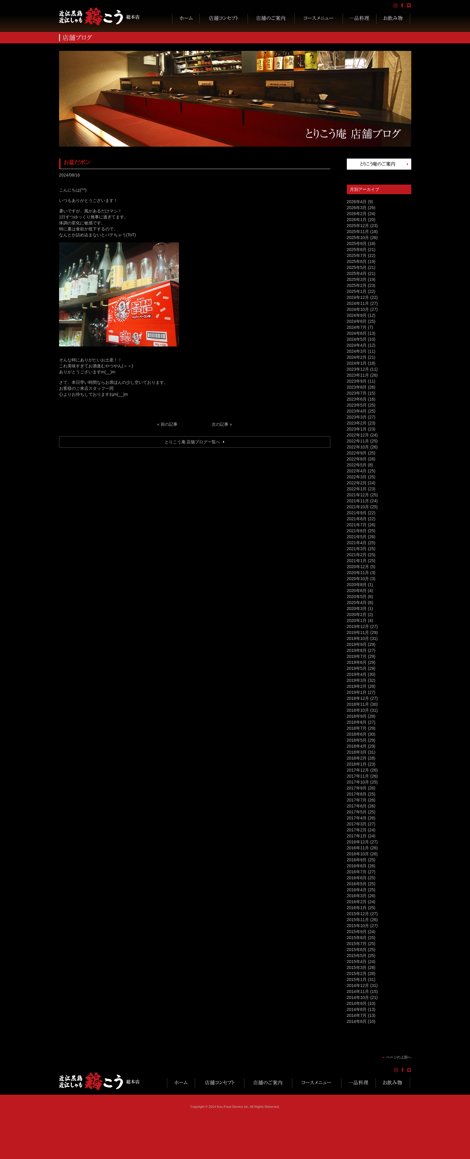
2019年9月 (357, 644)
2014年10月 (358, 997)
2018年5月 (357, 740)
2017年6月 (357, 806)
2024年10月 (358, 309)
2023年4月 (357, 411)
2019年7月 (357, 656)
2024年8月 (357, 321)
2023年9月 (357, 381)
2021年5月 (357, 536)
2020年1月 (357, 620)
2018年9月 (357, 716)
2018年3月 (357, 752)
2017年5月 (357, 812)
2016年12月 (358, 841)
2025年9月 (357, 243)
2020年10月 (358, 578)
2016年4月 (357, 889)
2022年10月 (358, 447)
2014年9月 (357, 1003)
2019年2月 (357, 686)
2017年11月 (358, 776)
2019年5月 (357, 668)
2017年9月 (357, 788)
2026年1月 (357, 219)
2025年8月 (357, 249)
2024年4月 (357, 345)
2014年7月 (357, 1015)
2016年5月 (357, 883)
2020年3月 (357, 608)
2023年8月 (357, 387)
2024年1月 (357, 363)
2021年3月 (357, 548)
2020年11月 (358, 572)
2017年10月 (358, 782)
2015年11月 (358, 919)
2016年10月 (358, 853)
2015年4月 (357, 961)
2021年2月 (357, 554)
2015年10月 (358, 925)
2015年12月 (358, 913)
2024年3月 (357, 351)
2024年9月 (357, 315)
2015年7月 (357, 943)
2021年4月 (357, 542)
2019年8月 (357, 650)
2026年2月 (357, 213)
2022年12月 (358, 435)
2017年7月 (357, 800)
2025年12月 (358, 225)
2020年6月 (357, 590)
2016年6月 (357, 877)
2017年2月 (357, 830)
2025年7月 (357, 255)
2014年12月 (358, 985)
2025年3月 (357, 279)
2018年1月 (357, 764)
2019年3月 (357, 680)
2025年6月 (357, 261)
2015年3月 (357, 967)
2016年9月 (357, 859)
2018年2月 (357, 758)
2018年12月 (358, 698)
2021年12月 (358, 494)
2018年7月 (357, 728)
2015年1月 (357, 979)
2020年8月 (357, 584)
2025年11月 (358, 231)
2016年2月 (357, 901)
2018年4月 (357, 746)
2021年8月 (357, 518)
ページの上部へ (398, 1057)
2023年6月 (357, 399)
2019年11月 (358, 632)
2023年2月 (357, 423)
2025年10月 (358, 237)
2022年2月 (357, 482)
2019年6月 (357, 662)
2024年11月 (358, 303)
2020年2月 (357, 614)
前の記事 (169, 424)
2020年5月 (357, 596)
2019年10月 (358, 638)
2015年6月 (357, 949)
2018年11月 (358, 704)
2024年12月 (358, 297)
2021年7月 (357, 524)
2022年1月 (357, 488)
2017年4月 (357, 818)
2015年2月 (357, 973)
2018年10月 (358, 710)
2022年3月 (357, 476)
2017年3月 (357, 824)
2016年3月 (357, 895)
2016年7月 (357, 871)
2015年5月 (357, 955)
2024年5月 (357, 339)
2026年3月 (357, 207)
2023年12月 (358, 369)
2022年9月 (357, 453)
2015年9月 (357, 931)
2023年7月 (357, 393)
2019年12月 (358, 626)
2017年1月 (357, 835)
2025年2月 (357, 285)
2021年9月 (357, 512)
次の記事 (220, 424)
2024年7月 (357, 327)
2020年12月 (358, 566)
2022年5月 (357, 465)
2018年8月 (357, 722)
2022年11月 (358, 441)
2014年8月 (357, 1009)
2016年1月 (357, 907)
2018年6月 (357, 734)
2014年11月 (358, 991)
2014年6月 (357, 1021)
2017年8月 (357, 794)
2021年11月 (358, 500)
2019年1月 (357, 692)
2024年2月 (357, 357)
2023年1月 (357, 429)
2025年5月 (357, 267)
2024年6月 (357, 333)
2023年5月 (357, 405)
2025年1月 (357, 291)
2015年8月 (357, 937)
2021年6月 (357, 530)
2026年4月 (357, 201)
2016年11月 (358, 847)
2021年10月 (358, 506)
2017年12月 (358, 770)
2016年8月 (357, 865)
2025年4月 (357, 273)
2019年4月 (357, 674)
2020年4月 (357, 602)
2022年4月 (357, 471)
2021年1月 (357, 560)
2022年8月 (357, 459)
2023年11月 (358, 375)
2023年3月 (357, 417)
